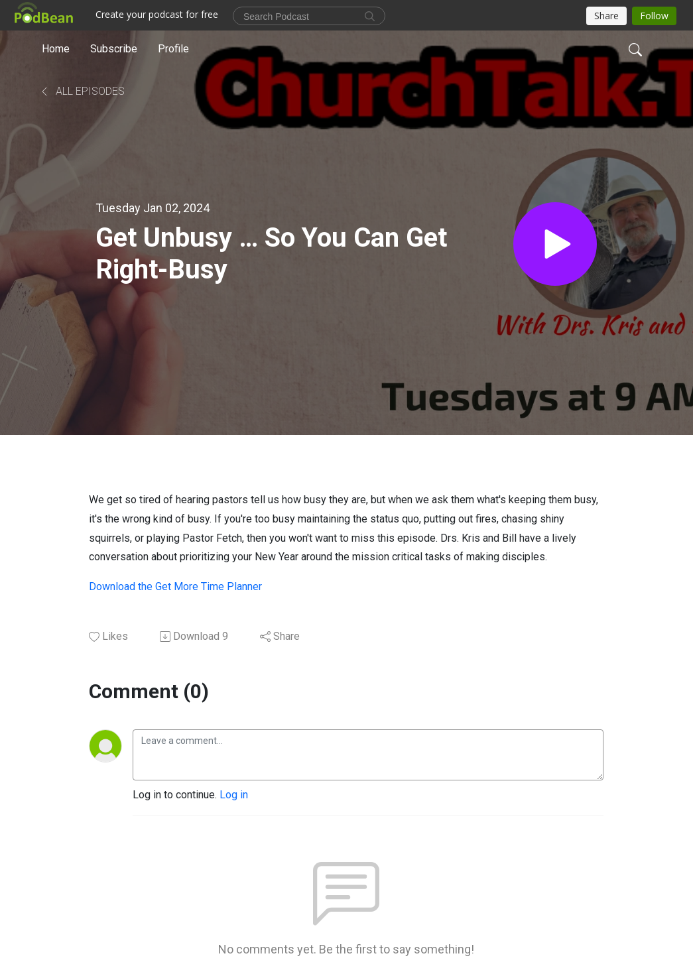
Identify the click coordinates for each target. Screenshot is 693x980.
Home (56, 48)
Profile (173, 48)
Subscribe (113, 48)
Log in (234, 794)
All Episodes (82, 91)
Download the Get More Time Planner (175, 586)
